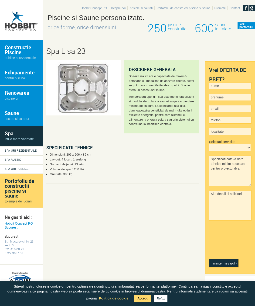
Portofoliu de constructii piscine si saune (183, 8)
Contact (234, 8)
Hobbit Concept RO (94, 8)
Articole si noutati (141, 8)
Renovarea (17, 94)
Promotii (220, 8)
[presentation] (228, 242)
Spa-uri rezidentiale (21, 150)
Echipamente (20, 74)
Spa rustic (13, 159)
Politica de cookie (114, 298)
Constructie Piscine (20, 52)
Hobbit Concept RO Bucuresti (19, 225)
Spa (19, 135)
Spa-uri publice (16, 168)
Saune (17, 115)
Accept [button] (142, 298)
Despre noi (118, 8)
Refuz (161, 298)
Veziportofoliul (246, 25)
